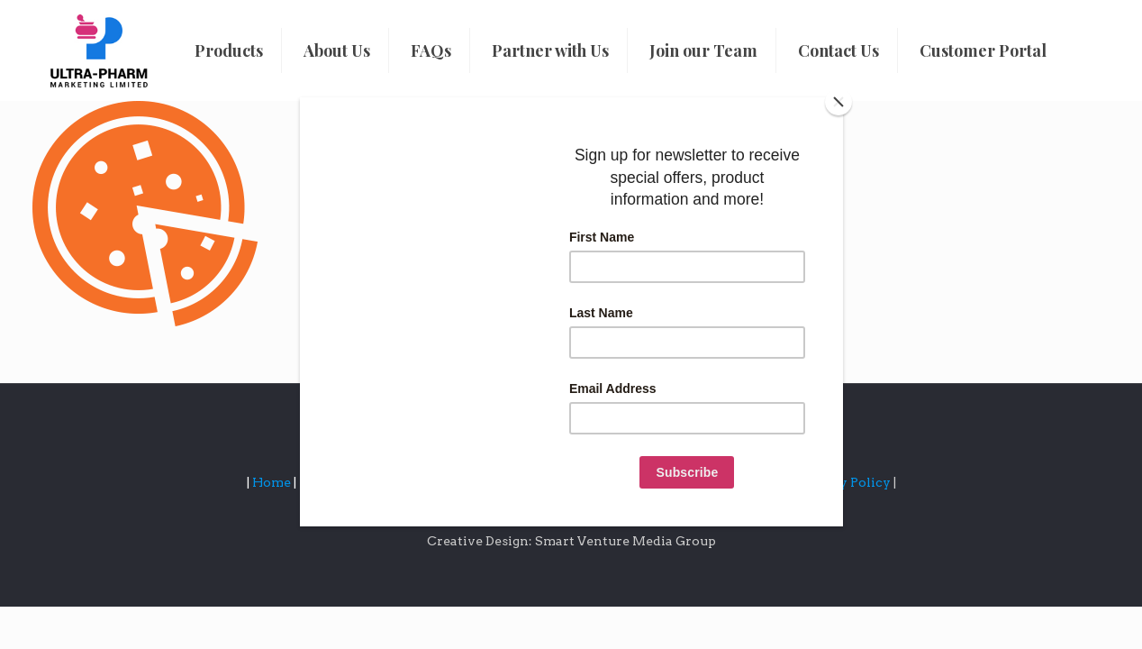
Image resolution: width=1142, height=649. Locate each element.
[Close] (838, 101)
